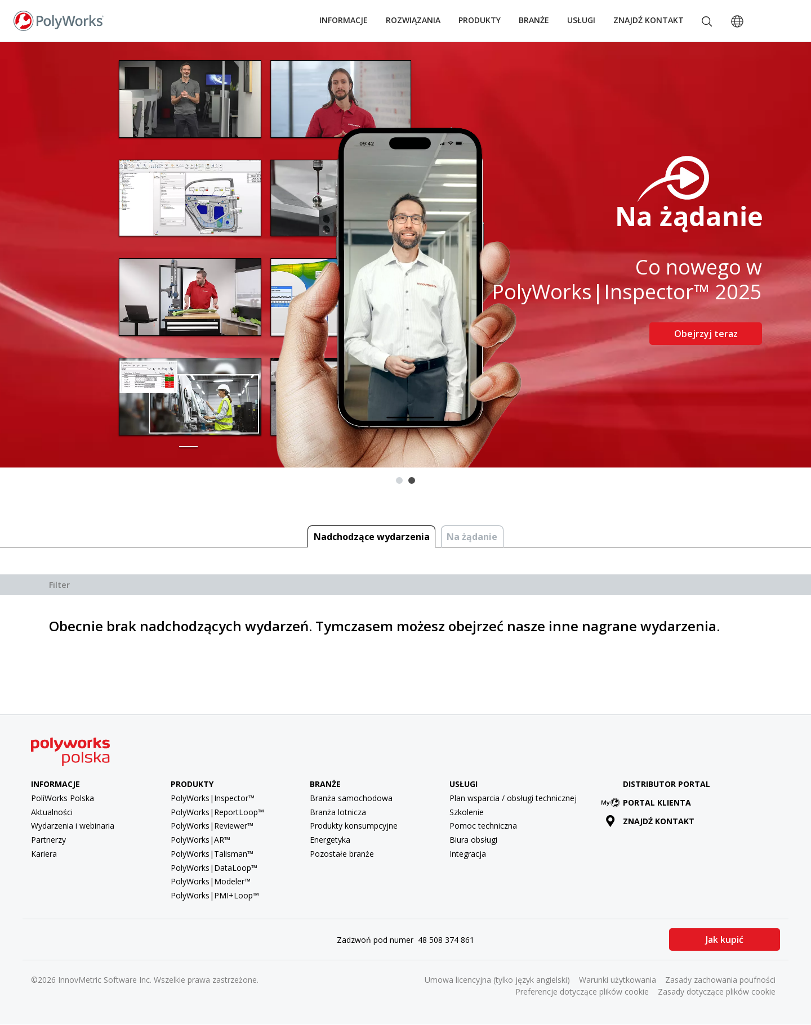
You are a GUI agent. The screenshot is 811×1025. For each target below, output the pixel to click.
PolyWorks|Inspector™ (213, 798)
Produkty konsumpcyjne (354, 825)
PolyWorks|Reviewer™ (212, 825)
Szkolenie (466, 812)
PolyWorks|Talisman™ (212, 853)
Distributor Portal (666, 784)
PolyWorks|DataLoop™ (214, 867)
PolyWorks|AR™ (200, 839)
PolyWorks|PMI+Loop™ (215, 895)
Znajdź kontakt (648, 20)
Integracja (467, 853)
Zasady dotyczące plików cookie (717, 991)
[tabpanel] (405, 254)
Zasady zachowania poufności (720, 979)
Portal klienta (648, 802)
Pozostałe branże (342, 853)
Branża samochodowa (351, 798)
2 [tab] (411, 480)
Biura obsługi (473, 839)
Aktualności (52, 812)
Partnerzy (48, 839)
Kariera (44, 853)
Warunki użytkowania (617, 979)
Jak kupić (724, 939)
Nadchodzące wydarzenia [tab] (372, 537)
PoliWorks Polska (62, 798)
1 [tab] (399, 480)
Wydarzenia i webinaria (72, 825)
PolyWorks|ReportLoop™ (217, 812)
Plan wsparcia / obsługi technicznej (513, 798)
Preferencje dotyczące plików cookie (582, 991)
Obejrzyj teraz (706, 333)
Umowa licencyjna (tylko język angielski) (497, 979)
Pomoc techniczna (483, 825)
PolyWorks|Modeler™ (211, 881)
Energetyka (330, 839)
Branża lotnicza (338, 812)
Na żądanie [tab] (472, 537)
